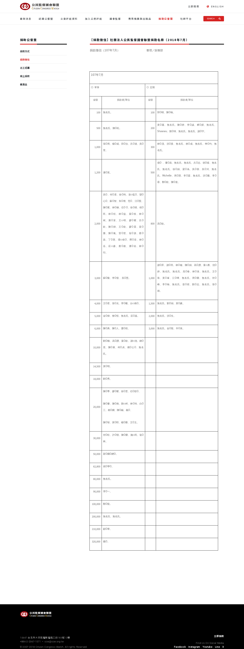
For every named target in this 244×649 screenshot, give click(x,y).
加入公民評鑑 (93, 18)
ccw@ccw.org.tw (54, 641)
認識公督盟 (46, 18)
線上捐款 (25, 76)
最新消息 (25, 18)
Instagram (194, 647)
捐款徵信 (25, 59)
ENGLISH (215, 6)
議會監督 (115, 18)
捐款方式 (25, 51)
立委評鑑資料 (69, 18)
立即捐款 (193, 6)
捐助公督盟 (166, 18)
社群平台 (186, 18)
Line (217, 647)
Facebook (180, 647)
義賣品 (23, 84)
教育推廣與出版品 (139, 18)
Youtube (207, 647)
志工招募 (25, 68)
